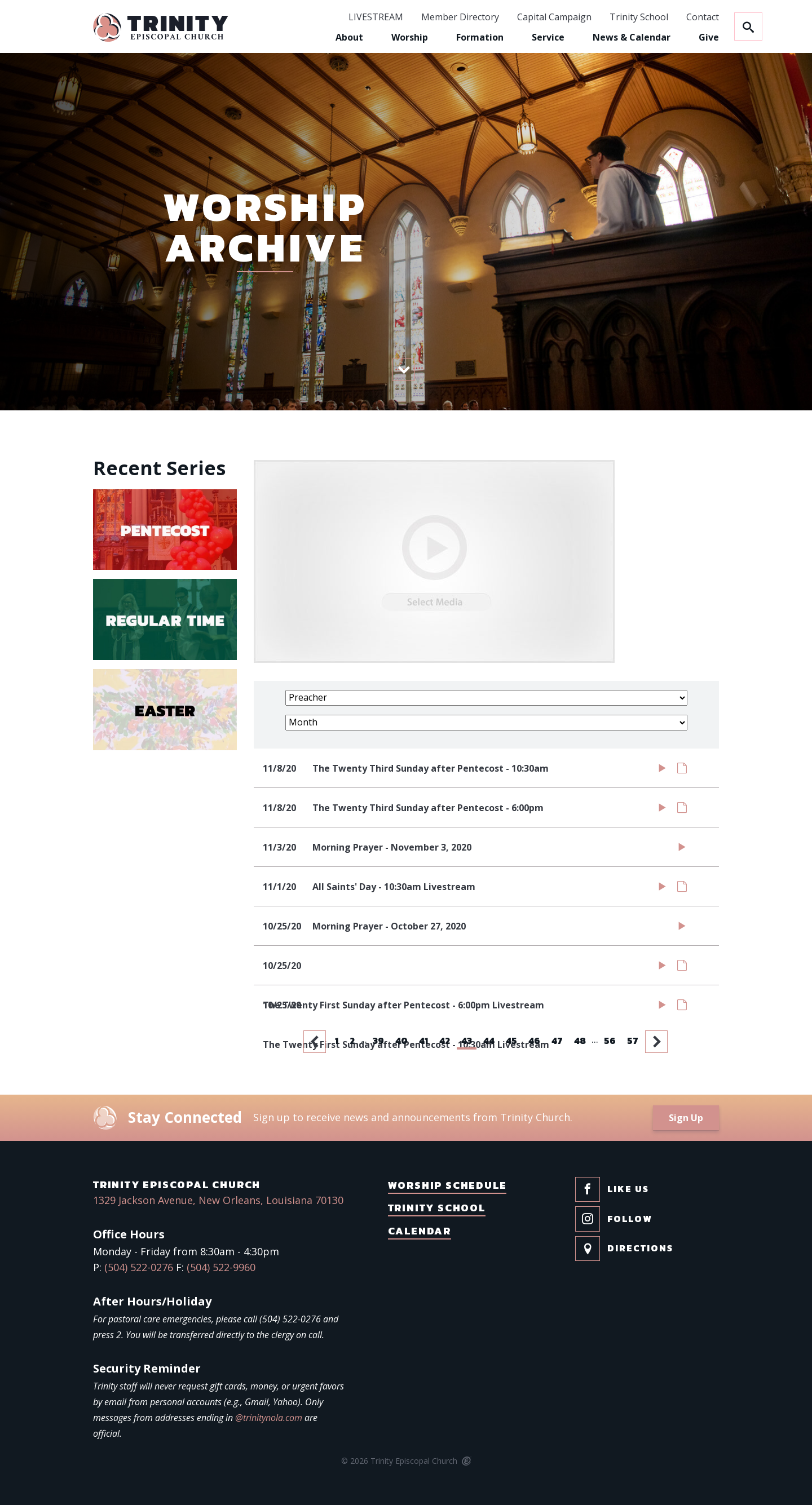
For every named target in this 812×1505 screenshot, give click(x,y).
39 (378, 1040)
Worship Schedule (447, 1185)
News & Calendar (631, 37)
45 (511, 1040)
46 (534, 1040)
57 (632, 1040)
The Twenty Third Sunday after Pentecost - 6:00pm (428, 808)
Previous (315, 1042)
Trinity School (639, 17)
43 (466, 1040)
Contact (702, 17)
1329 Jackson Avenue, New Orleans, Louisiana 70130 (218, 1200)
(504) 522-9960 (221, 1267)
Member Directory (460, 17)
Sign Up (686, 1118)
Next (657, 1042)
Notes (682, 771)
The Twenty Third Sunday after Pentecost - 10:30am (430, 768)
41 (423, 1040)
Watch (662, 771)
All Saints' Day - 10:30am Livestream (393, 886)
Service (548, 37)
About (349, 37)
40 (401, 1040)
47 (557, 1040)
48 (580, 1040)
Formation (480, 37)
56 (610, 1040)
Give (709, 37)
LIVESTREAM (375, 17)
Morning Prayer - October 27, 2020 (389, 926)
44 (489, 1040)
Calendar (419, 1230)
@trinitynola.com (268, 1417)
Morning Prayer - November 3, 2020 (391, 847)
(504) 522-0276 (138, 1267)
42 (444, 1040)
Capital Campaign (554, 17)
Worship (409, 37)
